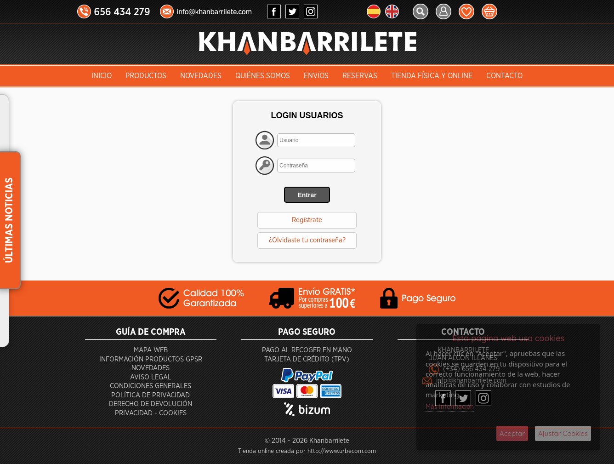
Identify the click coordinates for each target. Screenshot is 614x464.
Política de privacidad (150, 395)
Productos (145, 76)
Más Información (450, 406)
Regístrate (307, 220)
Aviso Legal (150, 377)
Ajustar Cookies (563, 433)
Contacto (504, 76)
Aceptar (512, 433)
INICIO (101, 76)
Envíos (316, 76)
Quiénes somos (262, 76)
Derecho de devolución (150, 404)
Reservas (359, 76)
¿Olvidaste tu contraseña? (307, 240)
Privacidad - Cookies (151, 413)
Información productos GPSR (150, 359)
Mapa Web (151, 350)
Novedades (201, 76)
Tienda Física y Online (431, 76)
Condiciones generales (150, 386)
